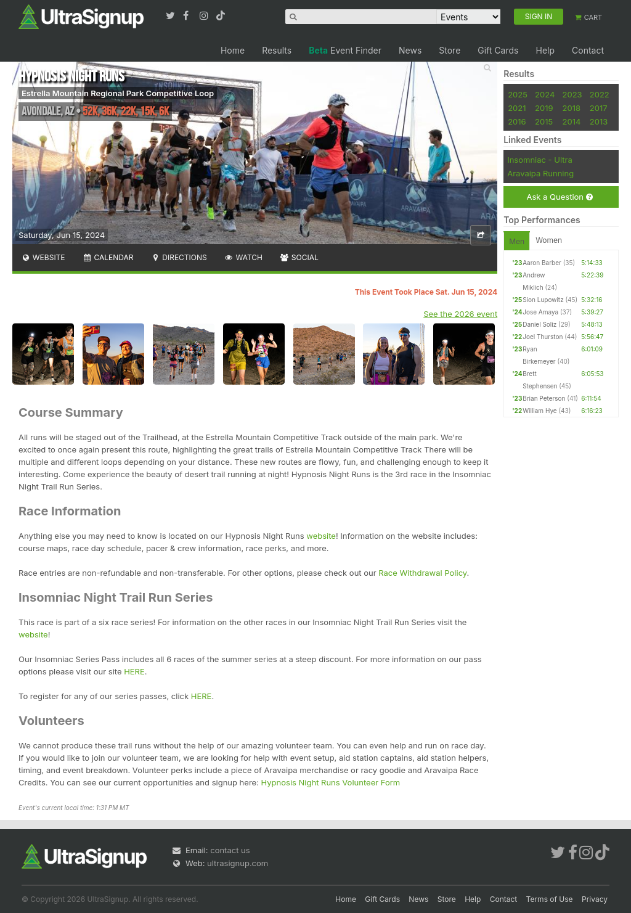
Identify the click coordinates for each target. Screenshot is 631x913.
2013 (599, 121)
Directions (178, 257)
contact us (230, 850)
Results (276, 50)
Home (233, 50)
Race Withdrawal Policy (422, 573)
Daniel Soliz (539, 324)
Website (43, 257)
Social (299, 257)
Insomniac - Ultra (539, 160)
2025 (517, 94)
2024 (545, 94)
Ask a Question (559, 197)
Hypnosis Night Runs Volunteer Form (331, 782)
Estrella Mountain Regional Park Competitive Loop (118, 93)
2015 (544, 121)
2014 (572, 121)
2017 (599, 108)
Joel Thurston (543, 336)
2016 (517, 121)
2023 (572, 94)
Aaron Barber (542, 262)
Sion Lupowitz (543, 299)
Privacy (595, 899)
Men (516, 241)
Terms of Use (549, 899)
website (321, 536)
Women (548, 240)
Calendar (108, 257)
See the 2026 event (460, 314)
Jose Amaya (540, 312)
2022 (599, 94)
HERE (134, 671)
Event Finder (345, 50)
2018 (571, 108)
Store (449, 50)
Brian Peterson (544, 398)
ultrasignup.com (237, 863)
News (410, 50)
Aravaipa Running (540, 173)
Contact (588, 50)
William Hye (539, 410)
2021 (517, 108)
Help (545, 50)
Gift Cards (498, 50)
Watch (243, 257)
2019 (544, 108)
